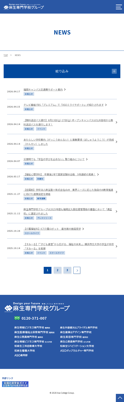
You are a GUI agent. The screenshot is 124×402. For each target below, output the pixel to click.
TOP (6, 55)
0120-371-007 (34, 318)
